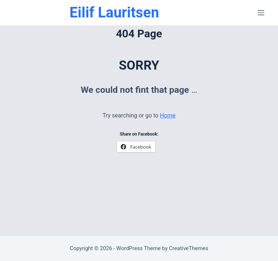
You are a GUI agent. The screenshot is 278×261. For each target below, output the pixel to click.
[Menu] (261, 12)
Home (168, 115)
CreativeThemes (188, 248)
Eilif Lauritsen (114, 12)
